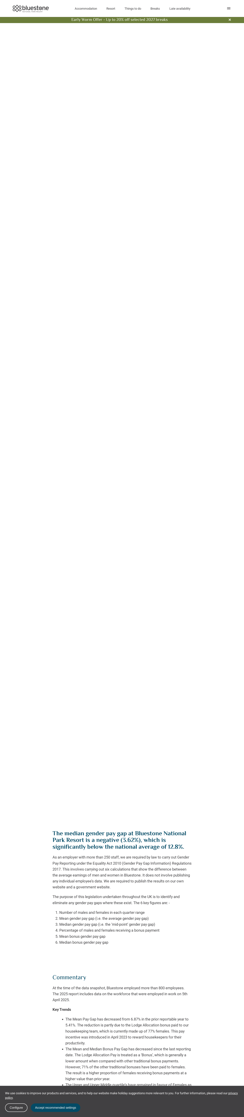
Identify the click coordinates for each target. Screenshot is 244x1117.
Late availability (179, 8)
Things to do (133, 8)
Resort (110, 8)
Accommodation (86, 8)
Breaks (155, 8)
